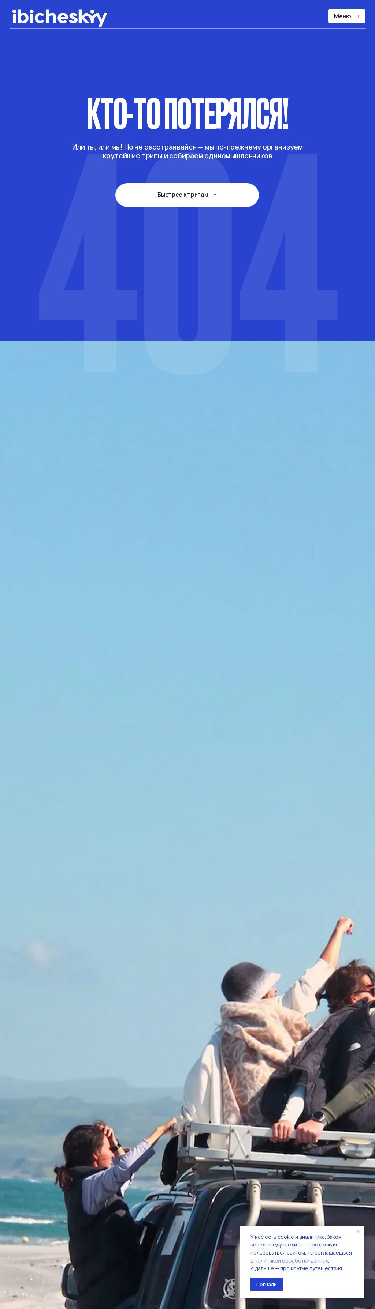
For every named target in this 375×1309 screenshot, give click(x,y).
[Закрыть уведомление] (358, 1231)
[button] (346, 16)
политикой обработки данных (291, 1260)
